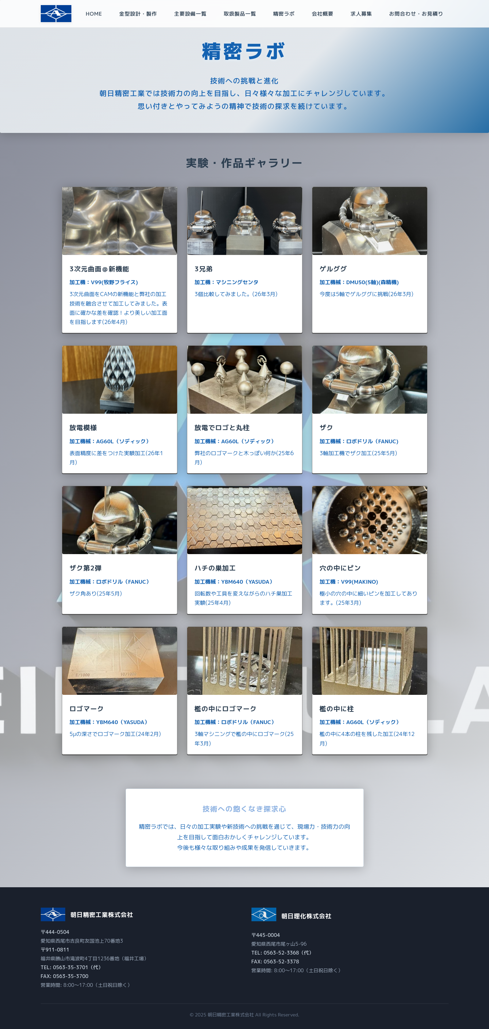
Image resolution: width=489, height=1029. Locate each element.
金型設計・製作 (138, 13)
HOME (94, 13)
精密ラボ (284, 13)
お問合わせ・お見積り (416, 13)
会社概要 (322, 13)
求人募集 (361, 13)
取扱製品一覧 (240, 13)
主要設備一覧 (190, 13)
